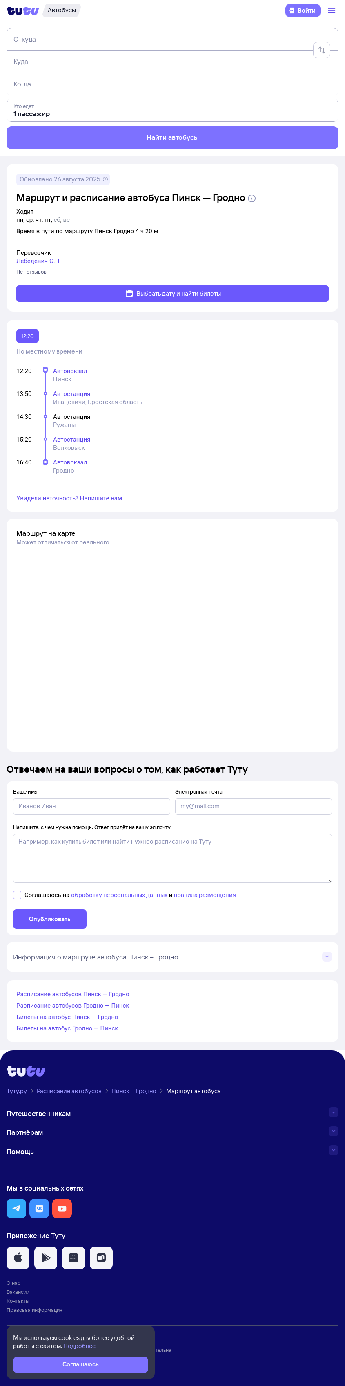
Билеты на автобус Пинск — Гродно (67, 1017)
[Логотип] (23, 10)
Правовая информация (34, 1309)
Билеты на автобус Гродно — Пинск (67, 1028)
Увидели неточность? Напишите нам (69, 498)
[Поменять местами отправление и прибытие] (321, 50)
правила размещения (205, 895)
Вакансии (18, 1292)
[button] (16, 1208)
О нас (13, 1283)
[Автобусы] (61, 10)
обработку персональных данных (119, 895)
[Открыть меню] (332, 10)
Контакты (18, 1301)
